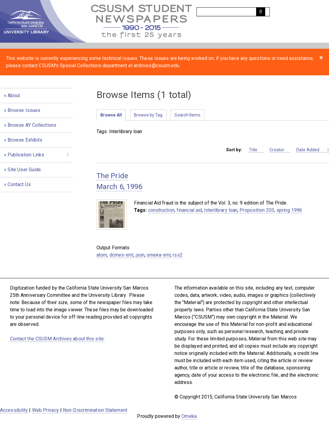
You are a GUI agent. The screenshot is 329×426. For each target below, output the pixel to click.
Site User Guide (24, 169)
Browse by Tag (148, 115)
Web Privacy (45, 410)
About (14, 95)
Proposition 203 (256, 210)
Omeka (189, 416)
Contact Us (19, 184)
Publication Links (26, 155)
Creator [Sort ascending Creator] (279, 149)
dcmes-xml (121, 255)
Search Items (187, 115)
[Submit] (260, 11)
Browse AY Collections (32, 125)
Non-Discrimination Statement (95, 410)
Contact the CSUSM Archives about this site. (57, 339)
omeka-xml (159, 255)
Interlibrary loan (220, 210)
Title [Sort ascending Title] (256, 149)
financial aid (189, 210)
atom (101, 255)
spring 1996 (289, 210)
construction (161, 210)
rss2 (177, 255)
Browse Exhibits (25, 140)
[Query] (233, 11)
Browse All (111, 115)
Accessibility (14, 410)
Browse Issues (24, 110)
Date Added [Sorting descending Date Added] (311, 149)
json (140, 255)
